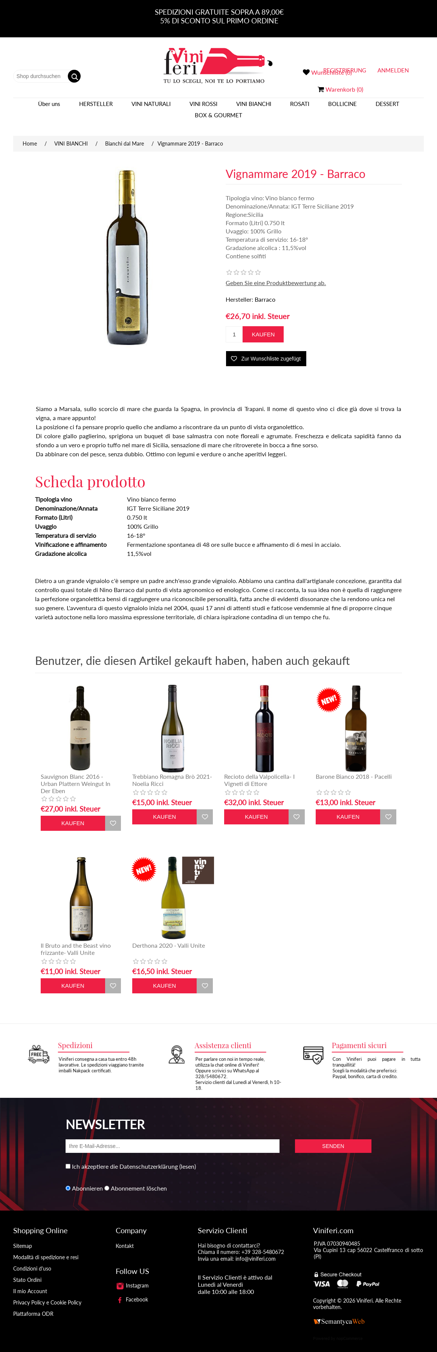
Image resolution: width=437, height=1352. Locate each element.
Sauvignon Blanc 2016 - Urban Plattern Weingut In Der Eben (75, 776)
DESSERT (387, 107)
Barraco (265, 291)
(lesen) (187, 1158)
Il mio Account (30, 1283)
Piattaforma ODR (33, 1306)
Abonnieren (87, 1180)
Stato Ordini (27, 1272)
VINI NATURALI (151, 107)
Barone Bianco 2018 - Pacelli (354, 768)
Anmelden (393, 70)
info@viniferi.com (255, 1251)
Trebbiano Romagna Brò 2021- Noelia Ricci (172, 772)
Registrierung (344, 70)
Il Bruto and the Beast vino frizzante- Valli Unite (76, 941)
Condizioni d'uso (32, 1261)
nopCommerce (349, 1330)
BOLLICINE (342, 107)
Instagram (132, 1278)
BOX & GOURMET (218, 118)
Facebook (132, 1292)
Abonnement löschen (139, 1180)
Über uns (49, 107)
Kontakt (125, 1238)
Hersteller (96, 107)
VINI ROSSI (203, 107)
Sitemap (22, 1238)
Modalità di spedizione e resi (45, 1249)
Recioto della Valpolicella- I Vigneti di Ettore (259, 772)
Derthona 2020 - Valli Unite (168, 937)
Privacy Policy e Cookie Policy (47, 1295)
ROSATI (299, 107)
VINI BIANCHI (253, 107)
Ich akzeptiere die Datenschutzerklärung (125, 1158)
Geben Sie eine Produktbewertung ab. (276, 275)
